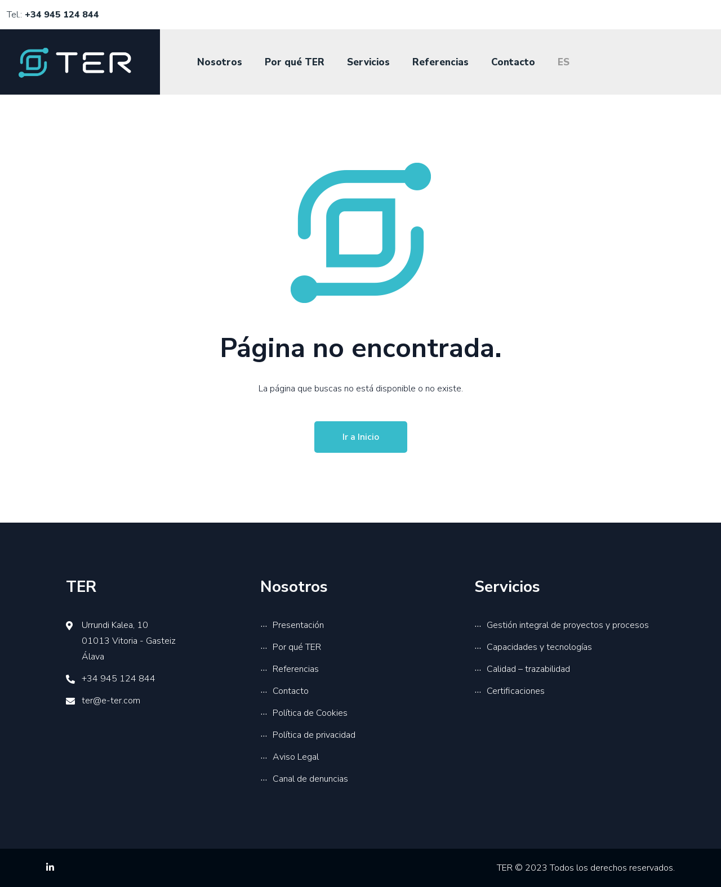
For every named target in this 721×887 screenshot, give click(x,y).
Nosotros (219, 62)
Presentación (298, 625)
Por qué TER (294, 62)
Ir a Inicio (360, 437)
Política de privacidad (314, 735)
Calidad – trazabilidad (528, 669)
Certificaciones (516, 691)
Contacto (513, 62)
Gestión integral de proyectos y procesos (568, 625)
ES (563, 62)
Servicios (368, 62)
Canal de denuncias (310, 779)
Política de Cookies (310, 713)
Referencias (440, 62)
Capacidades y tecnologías (539, 647)
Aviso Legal (296, 757)
